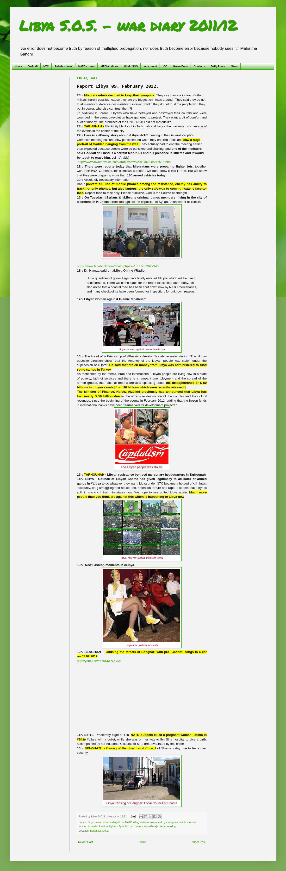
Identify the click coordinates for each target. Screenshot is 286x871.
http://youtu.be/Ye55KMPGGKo (99, 661)
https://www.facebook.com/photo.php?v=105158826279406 (118, 266)
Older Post (198, 842)
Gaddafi (33, 66)
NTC (46, 66)
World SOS (131, 66)
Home (18, 66)
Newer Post (85, 842)
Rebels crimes (64, 66)
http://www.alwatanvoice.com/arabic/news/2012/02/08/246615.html (124, 162)
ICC (165, 66)
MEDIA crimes (109, 66)
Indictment (150, 66)
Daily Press (218, 66)
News (234, 66)
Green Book (180, 66)
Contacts (199, 66)
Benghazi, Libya (99, 830)
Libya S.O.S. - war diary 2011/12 (128, 25)
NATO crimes (86, 66)
